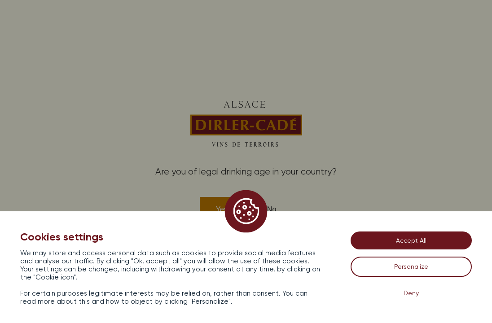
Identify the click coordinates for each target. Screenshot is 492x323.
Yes (222, 209)
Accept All (411, 240)
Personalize (411, 266)
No (271, 209)
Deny (411, 293)
